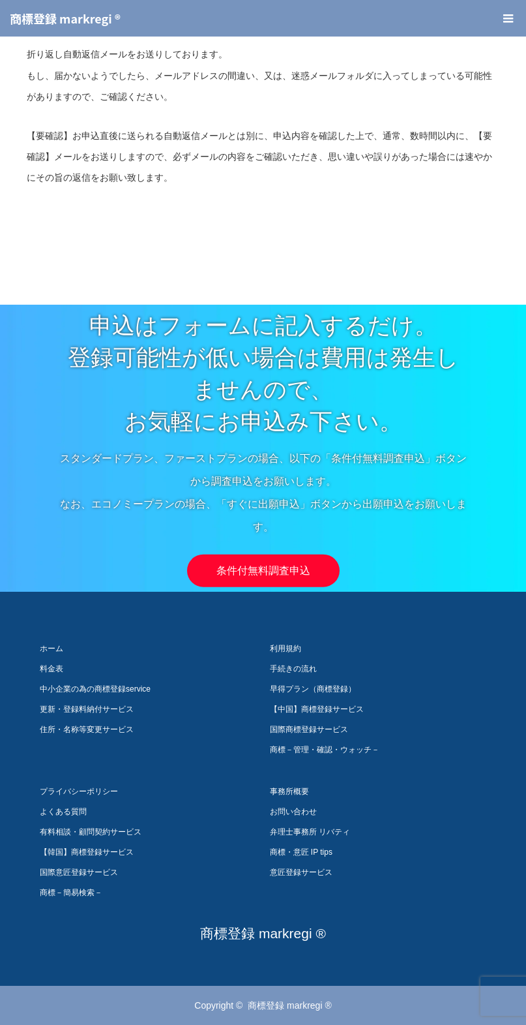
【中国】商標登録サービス (317, 709)
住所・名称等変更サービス (87, 729)
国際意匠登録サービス (79, 872)
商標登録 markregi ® (65, 18)
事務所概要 (289, 791)
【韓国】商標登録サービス (87, 852)
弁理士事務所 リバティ (310, 831)
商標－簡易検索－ (71, 892)
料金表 (51, 668)
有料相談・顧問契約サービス (90, 831)
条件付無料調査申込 (263, 570)
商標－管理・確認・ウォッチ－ (324, 749)
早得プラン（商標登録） (313, 689)
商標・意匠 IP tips (301, 852)
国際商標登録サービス (309, 729)
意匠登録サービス (301, 872)
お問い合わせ (293, 811)
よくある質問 (63, 811)
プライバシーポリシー (79, 791)
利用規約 (285, 648)
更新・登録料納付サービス (87, 709)
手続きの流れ (293, 668)
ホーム (51, 648)
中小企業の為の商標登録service (95, 689)
